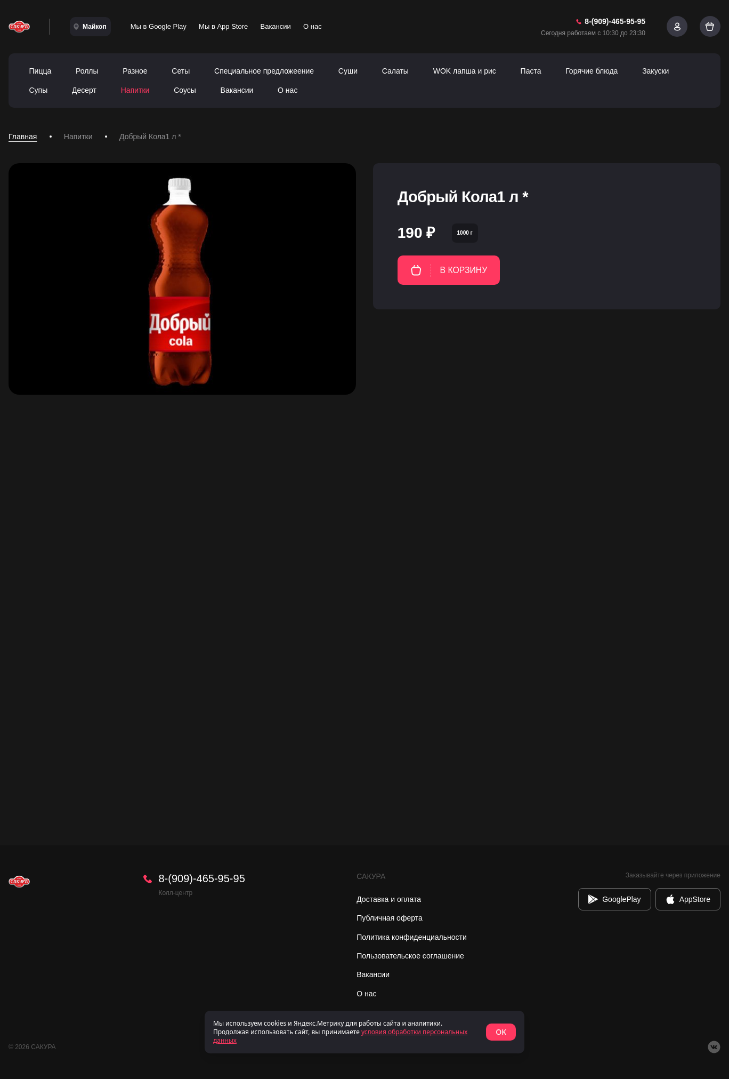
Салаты (395, 71)
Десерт (84, 90)
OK (501, 1032)
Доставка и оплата (389, 899)
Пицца (40, 71)
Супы (38, 90)
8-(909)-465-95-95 (201, 878)
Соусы (185, 90)
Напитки (135, 90)
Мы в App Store (223, 26)
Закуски (655, 71)
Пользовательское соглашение (410, 956)
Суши (348, 71)
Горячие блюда (591, 71)
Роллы (87, 71)
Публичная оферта (390, 918)
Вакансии (276, 26)
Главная (23, 136)
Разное (135, 71)
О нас (312, 26)
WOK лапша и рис (464, 71)
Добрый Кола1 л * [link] (150, 136)
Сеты (181, 71)
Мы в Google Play (159, 26)
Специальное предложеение (264, 71)
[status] (364, 1032)
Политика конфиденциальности (412, 937)
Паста (531, 71)
